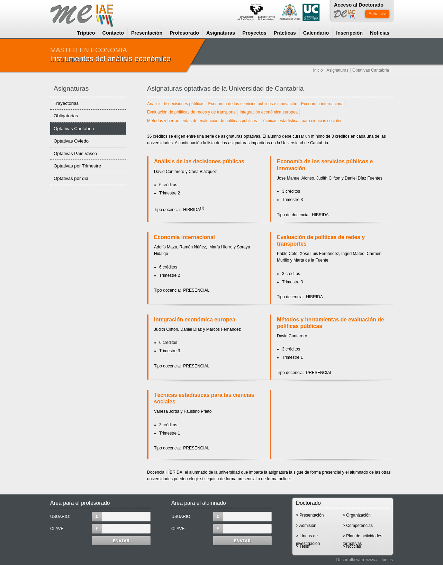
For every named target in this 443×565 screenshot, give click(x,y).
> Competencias (358, 525)
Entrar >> (377, 13)
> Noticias (352, 546)
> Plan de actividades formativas (362, 538)
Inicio (318, 70)
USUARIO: (100, 516)
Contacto (113, 33)
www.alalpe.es (379, 559)
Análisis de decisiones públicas (175, 103)
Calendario (316, 33)
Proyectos (254, 33)
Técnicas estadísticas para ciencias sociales (301, 120)
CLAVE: (100, 529)
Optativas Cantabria (370, 70)
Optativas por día (71, 178)
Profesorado (184, 33)
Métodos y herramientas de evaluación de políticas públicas (202, 120)
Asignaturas (220, 33)
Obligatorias (66, 115)
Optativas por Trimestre (77, 165)
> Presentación (310, 515)
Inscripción (349, 33)
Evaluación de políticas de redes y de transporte (191, 112)
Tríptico (86, 33)
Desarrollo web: (350, 559)
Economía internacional (322, 103)
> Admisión (306, 525)
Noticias (379, 33)
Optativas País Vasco (75, 153)
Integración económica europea (268, 112)
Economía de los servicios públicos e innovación (252, 103)
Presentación (146, 33)
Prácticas (285, 33)
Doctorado (308, 503)
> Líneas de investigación (308, 538)
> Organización (357, 515)
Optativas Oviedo (71, 141)
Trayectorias (66, 103)
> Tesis (302, 546)
